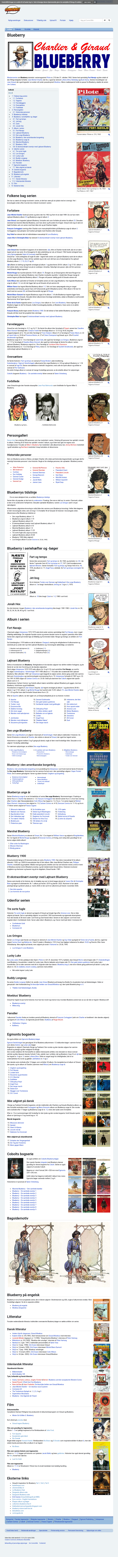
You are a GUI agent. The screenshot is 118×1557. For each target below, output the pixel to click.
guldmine (61, 1453)
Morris (80, 960)
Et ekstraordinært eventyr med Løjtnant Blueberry (55, 238)
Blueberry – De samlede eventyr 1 (24, 1191)
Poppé (66, 328)
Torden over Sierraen (47, 582)
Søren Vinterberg (61, 373)
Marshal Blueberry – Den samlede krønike (27, 1189)
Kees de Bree (17, 1384)
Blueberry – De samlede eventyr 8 (24, 1207)
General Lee (17, 481)
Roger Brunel (58, 1020)
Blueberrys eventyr (19, 1003)
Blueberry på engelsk (19, 1305)
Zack (49, 596)
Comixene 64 (17, 928)
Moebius (57, 82)
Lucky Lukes (13, 960)
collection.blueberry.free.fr (21, 1504)
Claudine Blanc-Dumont (31, 342)
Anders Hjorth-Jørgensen (21, 1333)
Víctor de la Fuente (14, 303)
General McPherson (40, 468)
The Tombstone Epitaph (20, 1391)
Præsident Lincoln (62, 473)
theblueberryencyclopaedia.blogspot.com (27, 1506)
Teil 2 (42, 1483)
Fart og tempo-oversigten (72, 568)
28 (33, 261)
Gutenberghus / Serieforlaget (24, 672)
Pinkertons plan (16, 823)
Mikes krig (16, 1006)
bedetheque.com (18, 1485)
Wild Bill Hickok (61, 477)
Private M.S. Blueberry (43, 754)
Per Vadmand (19, 368)
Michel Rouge (12, 273)
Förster (38, 1380)
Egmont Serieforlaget (14, 1043)
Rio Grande (16, 1438)
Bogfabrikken (79, 835)
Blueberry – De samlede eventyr (31, 373)
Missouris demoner (17, 1123)
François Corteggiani (14, 229)
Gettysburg (62, 814)
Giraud (54, 737)
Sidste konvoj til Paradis (66, 816)
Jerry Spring (11, 254)
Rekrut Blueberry (42, 779)
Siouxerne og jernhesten (18, 1075)
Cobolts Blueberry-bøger (49, 1159)
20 (88, 942)
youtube (20, 1420)
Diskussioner (28, 20)
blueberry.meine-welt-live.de (22, 1508)
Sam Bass (59, 475)
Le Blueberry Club (18, 1490)
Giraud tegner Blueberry (20, 1423)
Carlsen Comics (32, 678)
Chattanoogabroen (18, 779)
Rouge (51, 291)
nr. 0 (81, 984)
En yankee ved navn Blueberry (45, 750)
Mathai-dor (28, 942)
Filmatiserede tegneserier (63, 1522)
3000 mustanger (17, 756)
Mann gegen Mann (17, 1145)
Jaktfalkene (36, 1059)
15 (23, 261)
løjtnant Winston (35, 566)
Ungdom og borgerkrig (56, 773)
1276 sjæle (62, 809)
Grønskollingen (104, 960)
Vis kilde (27, 29)
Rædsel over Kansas (18, 812)
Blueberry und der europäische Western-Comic (65, 1380)
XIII (24, 291)
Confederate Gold (18, 923)
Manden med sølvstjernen (20, 713)
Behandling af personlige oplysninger (16, 1543)
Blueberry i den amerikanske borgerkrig (39, 608)
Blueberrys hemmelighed (19, 752)
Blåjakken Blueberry (70, 750)
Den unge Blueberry (74, 582)
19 (43, 273)
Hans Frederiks (29, 1384)
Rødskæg (74, 80)
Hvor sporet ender (73, 706)
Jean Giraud (11, 82)
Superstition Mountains (20, 1394)
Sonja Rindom (46, 361)
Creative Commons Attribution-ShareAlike (17, 1540)
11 (44, 648)
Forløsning (61, 812)
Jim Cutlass (11, 84)
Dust (68, 720)
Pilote (49, 77)
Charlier (31, 737)
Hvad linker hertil (12, 1530)
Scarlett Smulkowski (66, 347)
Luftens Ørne (66, 80)
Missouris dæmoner (18, 809)
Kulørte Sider (17, 1336)
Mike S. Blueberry (33, 445)
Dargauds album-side (20, 1492)
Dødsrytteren (40, 752)
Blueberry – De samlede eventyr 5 (24, 1200)
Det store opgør (16, 711)
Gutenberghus (19, 676)
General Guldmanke (43, 700)
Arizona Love (71, 709)
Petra (38, 347)
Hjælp (71, 20)
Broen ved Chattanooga (19, 754)
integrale (44, 1162)
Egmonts (62, 1170)
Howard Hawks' (27, 1441)
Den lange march (42, 723)
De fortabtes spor (39, 809)
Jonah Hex (74, 608)
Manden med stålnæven (19, 720)
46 (81, 566)
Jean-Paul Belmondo (45, 385)
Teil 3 (47, 1483)
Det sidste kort (72, 704)
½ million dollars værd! (44, 711)
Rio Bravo (47, 1441)
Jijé (48, 250)
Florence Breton (31, 335)
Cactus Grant (16, 942)
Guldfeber (13, 1079)
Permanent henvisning (75, 1530)
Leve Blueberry (52, 234)
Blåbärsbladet (17, 1372)
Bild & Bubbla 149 (18, 1374)
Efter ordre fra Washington (19, 844)
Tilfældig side (41, 20)
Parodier (19, 1017)
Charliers (14, 801)
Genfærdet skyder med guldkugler (48, 704)
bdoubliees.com (18, 1511)
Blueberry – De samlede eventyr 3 (24, 1196)
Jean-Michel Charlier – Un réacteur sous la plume (30, 1387)
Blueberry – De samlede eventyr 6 (24, 1202)
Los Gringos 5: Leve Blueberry (23, 948)
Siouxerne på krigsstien (19, 723)
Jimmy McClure (71, 445)
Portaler (63, 20)
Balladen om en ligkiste (44, 713)
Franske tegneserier (22, 1519)
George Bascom (38, 475)
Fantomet (35, 539)
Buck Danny (85, 80)
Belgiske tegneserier (38, 1519)
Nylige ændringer (14, 20)
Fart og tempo (26, 361)
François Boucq (12, 311)
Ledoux (27, 1380)
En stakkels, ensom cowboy (26, 967)
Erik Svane (32, 1345)
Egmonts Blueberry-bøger (31, 1039)
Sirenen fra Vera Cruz (40, 819)
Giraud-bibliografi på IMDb (30, 1497)
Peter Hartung (72, 1338)
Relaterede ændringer (28, 1530)
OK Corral (70, 718)
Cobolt (63, 678)
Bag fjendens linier (17, 814)
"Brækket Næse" (41, 720)
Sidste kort (14, 1089)
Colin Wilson (11, 281)
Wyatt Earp (59, 482)
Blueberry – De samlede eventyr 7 (24, 1205)
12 (49, 650)
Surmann (20, 1380)
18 (38, 596)
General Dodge (18, 479)
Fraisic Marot (74, 333)
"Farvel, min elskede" (43, 781)
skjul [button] (10, 93)
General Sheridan (39, 470)
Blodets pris (15, 821)
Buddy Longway (20, 982)
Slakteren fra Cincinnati (18, 1132)
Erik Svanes (16, 1497)
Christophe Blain (23, 238)
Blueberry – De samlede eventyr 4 (24, 1198)
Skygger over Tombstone (19, 1091)
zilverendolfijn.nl (18, 1488)
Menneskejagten (42, 756)
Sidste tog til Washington (41, 812)
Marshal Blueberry (18, 835)
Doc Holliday (17, 474)
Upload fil (53, 20)
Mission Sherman (16, 846)
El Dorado (56, 1441)
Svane (14, 1380)
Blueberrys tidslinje (43, 497)
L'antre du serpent (64, 819)
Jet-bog (56, 584)
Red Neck (24, 447)
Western (50, 1519)
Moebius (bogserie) (19, 1308)
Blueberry (15, 1469)
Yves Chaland (47, 333)
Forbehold (42, 1543)
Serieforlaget (48, 735)
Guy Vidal (10, 234)
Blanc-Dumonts (44, 1107)
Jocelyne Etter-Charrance (58, 344)
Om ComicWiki (33, 1543)
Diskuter (18, 29)
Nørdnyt (15, 1343)
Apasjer (13, 1125)
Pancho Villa (60, 468)
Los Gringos (36, 303)
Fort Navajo (92, 77)
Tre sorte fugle (19, 913)
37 (61, 563)
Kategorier (9, 1519)
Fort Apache (16, 1434)
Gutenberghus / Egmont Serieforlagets (21, 363)
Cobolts (10, 373)
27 (28, 261)
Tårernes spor (38, 823)
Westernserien (12, 77)
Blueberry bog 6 (63, 964)
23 (26, 217)
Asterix (17, 1045)
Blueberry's (16, 926)
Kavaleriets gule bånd (20, 1436)
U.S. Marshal (14, 1077)
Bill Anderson (17, 470)
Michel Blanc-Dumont (15, 295)
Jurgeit (33, 1380)
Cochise (16, 472)
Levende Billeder (18, 1338)
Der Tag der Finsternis (18, 1143)
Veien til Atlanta (15, 1127)
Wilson (45, 1064)
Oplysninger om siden (94, 1530)
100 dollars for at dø (40, 821)
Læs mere (87, 2)
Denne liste (11, 440)
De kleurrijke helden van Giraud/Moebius (44, 984)
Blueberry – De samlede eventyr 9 (24, 1209)
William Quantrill (61, 480)
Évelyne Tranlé (33, 331)
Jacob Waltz (37, 480)
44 (79, 561)
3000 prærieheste (17, 781)
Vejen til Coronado (28, 254)
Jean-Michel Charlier (35, 80)
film (11, 1456)
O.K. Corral (14, 1093)
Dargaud (46, 642)
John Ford (50, 1430)
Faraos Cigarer (31, 806)
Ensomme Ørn (16, 706)
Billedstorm (16, 1340)
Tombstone (71, 713)
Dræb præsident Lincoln (41, 814)
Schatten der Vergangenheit (20, 1140)
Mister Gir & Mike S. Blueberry (23, 1415)
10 (24, 652)
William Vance (12, 286)
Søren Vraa (54, 1343)
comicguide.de (17, 1513)
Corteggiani (32, 1107)
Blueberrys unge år (18, 796)
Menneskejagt (70, 752)
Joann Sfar (11, 238)
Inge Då (19, 365)
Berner (45, 1380)
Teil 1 (38, 1483)
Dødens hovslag (16, 709)
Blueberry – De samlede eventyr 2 (24, 1193)
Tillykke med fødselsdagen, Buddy (24, 988)
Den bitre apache (16, 889)
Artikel (9, 29)
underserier (38, 500)
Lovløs (38, 716)
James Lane (37, 482)
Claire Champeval (50, 335)
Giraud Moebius (36, 1333)
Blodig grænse (15, 848)
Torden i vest (15, 704)
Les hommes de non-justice (20, 892)
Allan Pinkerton (18, 467)
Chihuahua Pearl (42, 709)
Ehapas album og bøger (20, 1501)
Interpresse (24, 632)
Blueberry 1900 (37, 311)
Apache (15, 696)
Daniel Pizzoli (17, 1382)
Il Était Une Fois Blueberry (32, 1382)
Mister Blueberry (72, 711)
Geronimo (36, 477)
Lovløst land (14, 1072)
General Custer (18, 477)
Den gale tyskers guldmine (45, 702)
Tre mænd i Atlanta (17, 819)
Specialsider (43, 1530)
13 (48, 652)
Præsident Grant (61, 470)
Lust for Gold (17, 1459)
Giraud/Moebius (54, 1336)
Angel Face (50, 568)
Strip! (14, 1345)
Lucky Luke (27, 1045)
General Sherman (39, 473)
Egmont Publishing (87, 1519)
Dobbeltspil (61, 582)
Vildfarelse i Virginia (19, 1023)
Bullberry (48, 1020)
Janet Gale (13, 335)
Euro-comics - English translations (24, 1499)
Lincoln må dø (15, 1130)
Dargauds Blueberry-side (21, 1495)
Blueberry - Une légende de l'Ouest (24, 1396)
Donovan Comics (64, 803)
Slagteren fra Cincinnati (41, 816)
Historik (36, 29)
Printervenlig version (58, 1530)
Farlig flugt (15, 783)
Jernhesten (15, 718)
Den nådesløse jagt (17, 816)
